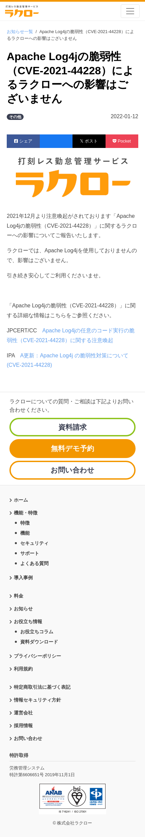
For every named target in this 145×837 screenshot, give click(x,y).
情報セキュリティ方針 (37, 700)
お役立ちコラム (36, 631)
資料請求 (72, 427)
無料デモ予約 (72, 448)
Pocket (122, 141)
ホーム (21, 500)
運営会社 (23, 712)
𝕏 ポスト (89, 141)
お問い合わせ (72, 470)
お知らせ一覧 (20, 31)
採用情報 (23, 725)
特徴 (25, 523)
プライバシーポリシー (37, 656)
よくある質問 (34, 563)
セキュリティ (34, 543)
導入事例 (23, 577)
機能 (25, 533)
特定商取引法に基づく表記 (42, 687)
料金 (18, 596)
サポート (29, 553)
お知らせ (23, 608)
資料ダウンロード (39, 641)
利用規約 (23, 668)
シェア (23, 141)
